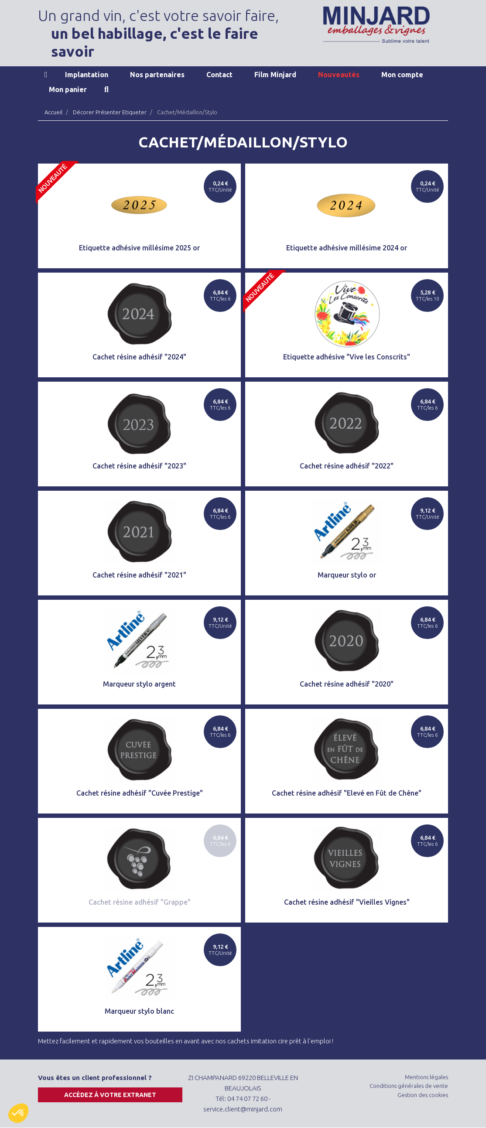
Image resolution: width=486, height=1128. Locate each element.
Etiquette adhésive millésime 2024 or (346, 248)
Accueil (46, 74)
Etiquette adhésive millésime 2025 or (139, 248)
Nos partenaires (157, 75)
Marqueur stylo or (347, 575)
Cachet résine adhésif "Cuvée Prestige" (139, 793)
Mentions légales (426, 1077)
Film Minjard (275, 75)
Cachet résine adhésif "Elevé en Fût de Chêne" (346, 793)
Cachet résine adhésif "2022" (347, 466)
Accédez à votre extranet (110, 1094)
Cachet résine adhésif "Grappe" (140, 902)
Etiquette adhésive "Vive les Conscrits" (346, 357)
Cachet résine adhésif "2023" (139, 466)
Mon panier (68, 89)
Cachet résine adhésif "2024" (139, 357)
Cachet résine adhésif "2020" (347, 684)
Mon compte (402, 75)
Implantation (86, 75)
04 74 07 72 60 (247, 1098)
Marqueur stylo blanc (139, 1011)
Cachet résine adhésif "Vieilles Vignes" (347, 902)
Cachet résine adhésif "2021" (139, 575)
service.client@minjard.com (242, 1109)
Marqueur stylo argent (139, 684)
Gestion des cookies (422, 1095)
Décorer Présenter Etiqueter (110, 112)
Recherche (106, 89)
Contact (219, 75)
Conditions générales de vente (409, 1086)
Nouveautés (338, 75)
